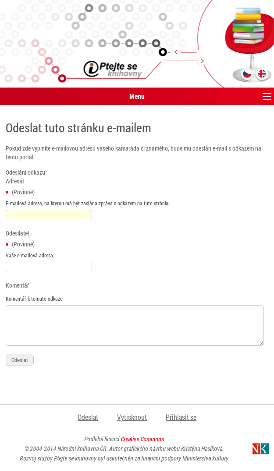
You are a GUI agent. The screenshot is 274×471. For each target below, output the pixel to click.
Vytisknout (132, 417)
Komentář (17, 285)
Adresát (15, 181)
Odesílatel (17, 233)
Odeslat (88, 417)
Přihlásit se (181, 417)
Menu (137, 96)
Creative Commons (142, 439)
